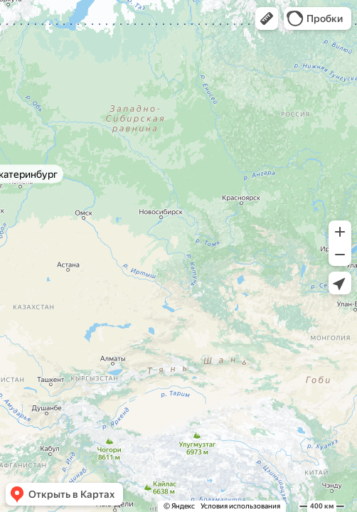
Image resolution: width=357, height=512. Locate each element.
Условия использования (240, 506)
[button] (266, 18)
